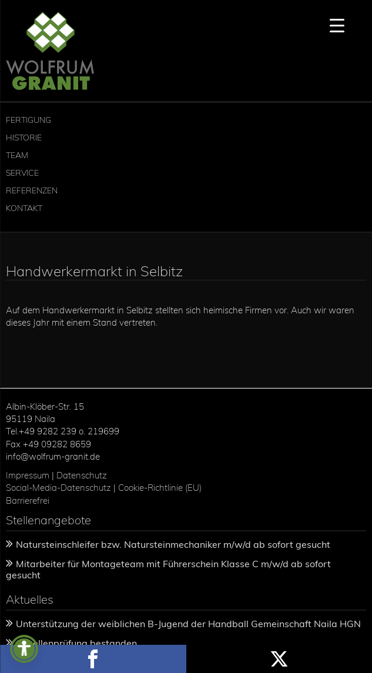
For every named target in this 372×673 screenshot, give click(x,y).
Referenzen (32, 190)
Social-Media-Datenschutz (58, 487)
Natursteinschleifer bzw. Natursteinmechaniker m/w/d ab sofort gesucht (173, 544)
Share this (93, 659)
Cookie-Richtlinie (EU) (161, 487)
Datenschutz (81, 475)
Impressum (27, 475)
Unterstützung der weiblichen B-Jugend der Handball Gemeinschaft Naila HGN (188, 624)
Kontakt (24, 208)
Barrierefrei (27, 500)
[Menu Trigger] (337, 25)
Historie (24, 137)
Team (17, 155)
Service (22, 173)
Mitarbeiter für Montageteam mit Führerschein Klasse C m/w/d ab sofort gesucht (168, 569)
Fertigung (28, 120)
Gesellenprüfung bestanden (76, 643)
